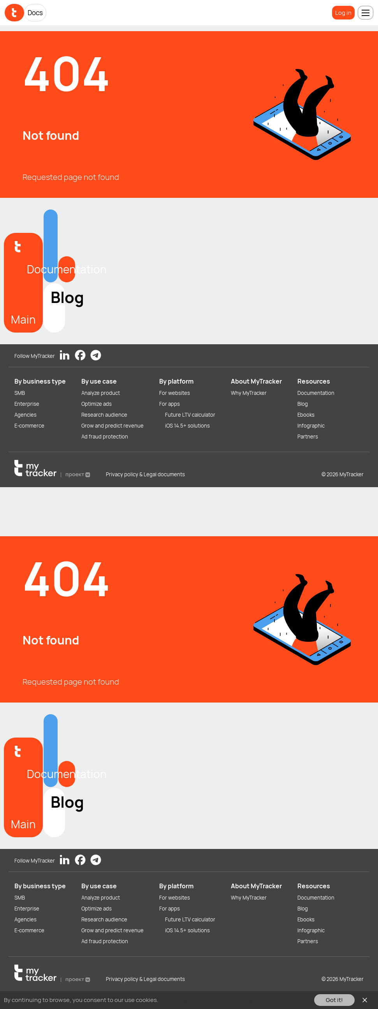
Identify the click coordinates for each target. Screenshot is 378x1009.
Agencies (25, 414)
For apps (169, 403)
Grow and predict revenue (112, 425)
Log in (343, 13)
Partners (307, 436)
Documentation (315, 392)
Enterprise (26, 403)
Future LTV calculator (190, 414)
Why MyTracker (249, 392)
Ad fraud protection (104, 436)
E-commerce (29, 425)
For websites (174, 392)
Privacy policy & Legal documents (145, 474)
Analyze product (100, 392)
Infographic (311, 425)
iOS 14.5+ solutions (187, 425)
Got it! (334, 1000)
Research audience (104, 414)
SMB (19, 392)
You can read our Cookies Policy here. (210, 1000)
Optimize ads (96, 403)
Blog (302, 403)
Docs (35, 12)
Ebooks (306, 414)
